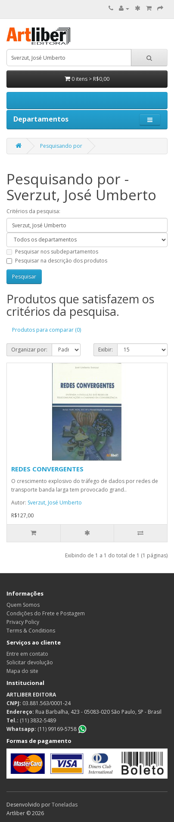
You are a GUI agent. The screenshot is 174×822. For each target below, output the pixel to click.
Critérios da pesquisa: (33, 211)
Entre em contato (27, 653)
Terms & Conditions (30, 630)
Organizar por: (29, 349)
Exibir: (105, 349)
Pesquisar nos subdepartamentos (52, 251)
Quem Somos (23, 604)
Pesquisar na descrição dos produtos (56, 260)
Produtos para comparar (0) (46, 329)
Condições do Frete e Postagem (45, 613)
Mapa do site (22, 671)
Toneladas (65, 804)
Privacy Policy (22, 622)
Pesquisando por (61, 146)
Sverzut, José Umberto (55, 502)
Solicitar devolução (29, 662)
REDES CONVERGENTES (47, 468)
